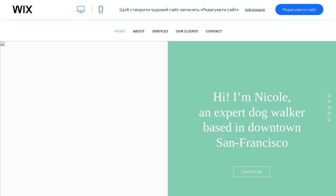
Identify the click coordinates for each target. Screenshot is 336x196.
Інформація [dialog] (255, 9)
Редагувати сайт (299, 9)
